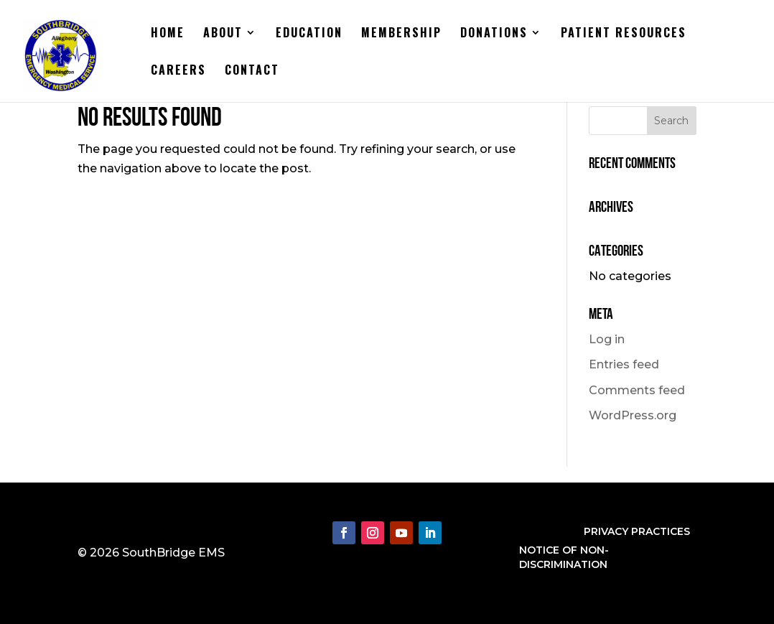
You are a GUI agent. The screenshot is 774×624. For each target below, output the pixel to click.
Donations (494, 34)
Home (168, 34)
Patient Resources (623, 34)
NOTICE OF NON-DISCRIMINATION (564, 557)
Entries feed (624, 364)
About (223, 34)
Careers (178, 71)
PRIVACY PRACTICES (637, 531)
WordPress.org (632, 415)
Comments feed (637, 390)
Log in (607, 339)
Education (309, 34)
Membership (401, 34)
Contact (252, 71)
